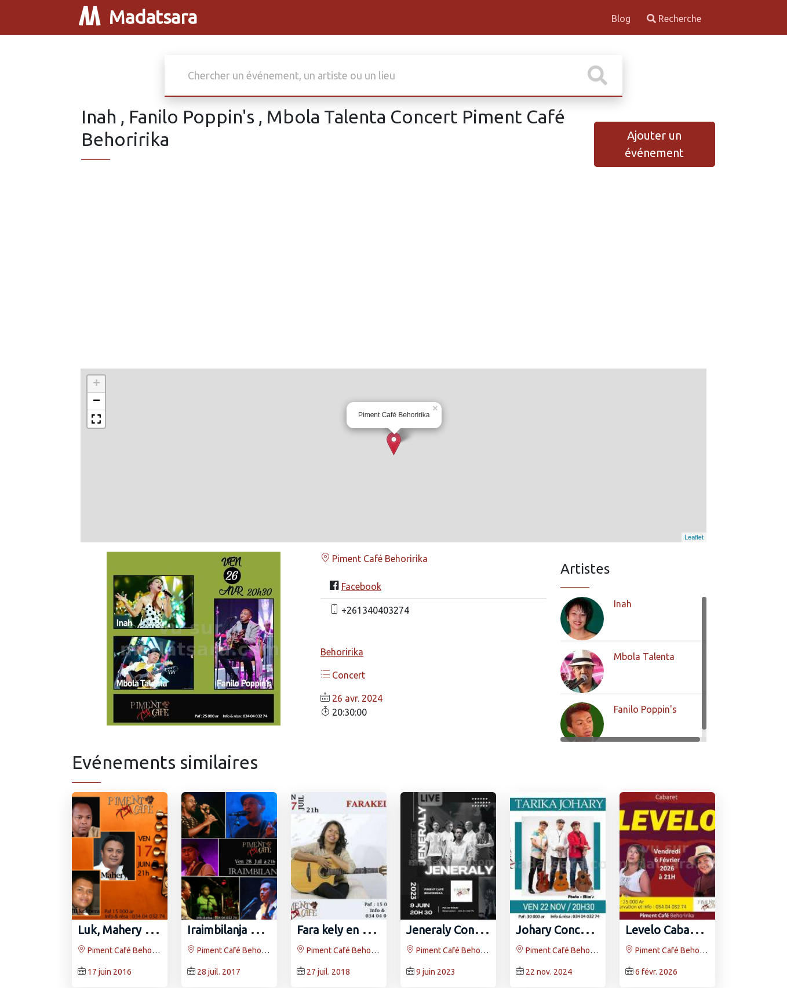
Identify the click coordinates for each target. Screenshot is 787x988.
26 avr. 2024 (357, 698)
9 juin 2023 (436, 971)
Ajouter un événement (654, 144)
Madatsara (138, 16)
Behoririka (341, 652)
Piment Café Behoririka (374, 558)
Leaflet (694, 537)
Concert (342, 675)
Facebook (361, 586)
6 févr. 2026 (656, 971)
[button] (96, 419)
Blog (622, 18)
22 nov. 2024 (549, 971)
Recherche (674, 18)
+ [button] (96, 384)
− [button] (96, 401)
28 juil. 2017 (219, 971)
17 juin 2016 (110, 971)
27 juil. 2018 (328, 971)
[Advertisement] (393, 278)
